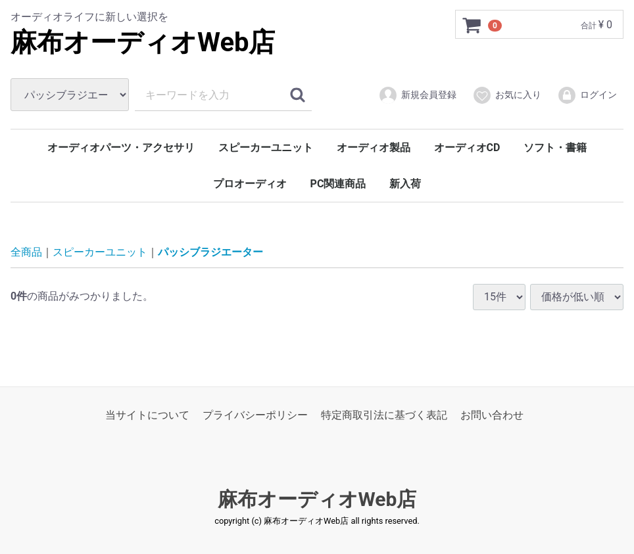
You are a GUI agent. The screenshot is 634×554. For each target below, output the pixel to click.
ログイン (587, 95)
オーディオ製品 (373, 147)
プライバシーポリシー (255, 415)
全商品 (26, 252)
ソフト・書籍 (555, 147)
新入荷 (405, 183)
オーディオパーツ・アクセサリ (121, 147)
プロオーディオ (250, 183)
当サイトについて (147, 415)
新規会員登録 (417, 95)
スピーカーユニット (265, 147)
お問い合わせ (492, 415)
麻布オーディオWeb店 (143, 42)
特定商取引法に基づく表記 (384, 415)
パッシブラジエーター (210, 252)
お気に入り (506, 95)
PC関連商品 (338, 183)
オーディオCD (467, 147)
